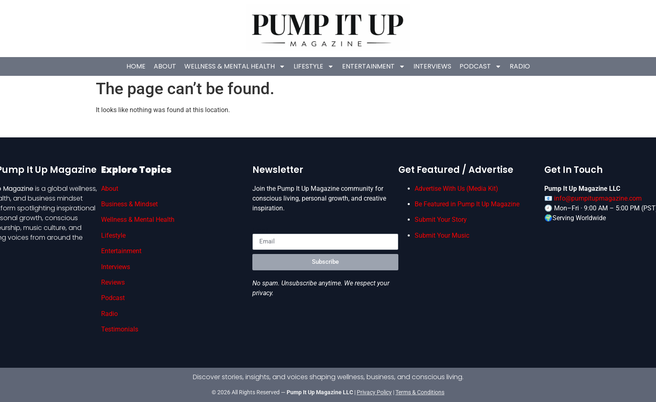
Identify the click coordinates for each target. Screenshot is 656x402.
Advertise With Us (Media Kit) (456, 188)
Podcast (480, 66)
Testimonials (119, 329)
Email (260, 230)
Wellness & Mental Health (234, 66)
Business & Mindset (129, 204)
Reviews (113, 282)
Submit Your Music (442, 235)
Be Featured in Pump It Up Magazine (467, 204)
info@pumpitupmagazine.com (598, 198)
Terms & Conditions (419, 392)
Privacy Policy (374, 392)
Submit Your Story (441, 219)
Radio (520, 66)
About (165, 66)
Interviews (432, 66)
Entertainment (373, 66)
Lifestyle (314, 66)
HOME (136, 66)
